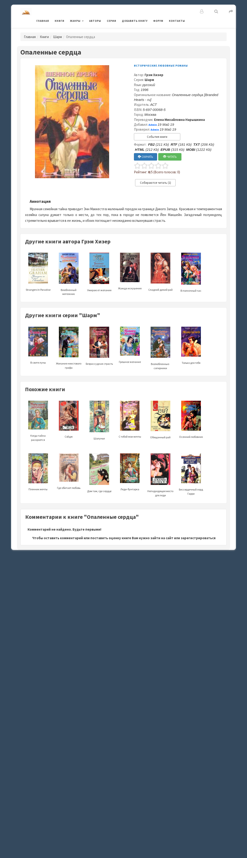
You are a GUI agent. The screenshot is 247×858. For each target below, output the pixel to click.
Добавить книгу (135, 21)
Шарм (57, 37)
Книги (59, 21)
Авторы (95, 21)
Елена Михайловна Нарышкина (179, 119)
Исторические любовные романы (161, 65)
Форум (158, 21)
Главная (42, 21)
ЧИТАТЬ (170, 157)
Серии (111, 21)
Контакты (177, 21)
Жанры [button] (75, 21)
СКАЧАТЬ (145, 157)
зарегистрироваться (198, 538)
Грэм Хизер (154, 75)
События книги (157, 137)
